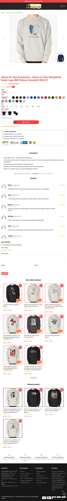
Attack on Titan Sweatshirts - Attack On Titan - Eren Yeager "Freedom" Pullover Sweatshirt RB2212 (12, 410)
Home (3, 12)
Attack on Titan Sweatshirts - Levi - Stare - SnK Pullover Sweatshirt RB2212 (33, 410)
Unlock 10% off (64, 494)
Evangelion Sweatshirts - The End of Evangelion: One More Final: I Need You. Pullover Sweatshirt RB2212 (33, 368)
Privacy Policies (24, 476)
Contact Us (39, 480)
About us (22, 471)
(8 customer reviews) (13, 83)
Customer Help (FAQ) (41, 482)
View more (33, 377)
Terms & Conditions (25, 473)
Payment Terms (40, 475)
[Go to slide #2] (38, 67)
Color (2, 94)
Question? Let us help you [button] (59, 499)
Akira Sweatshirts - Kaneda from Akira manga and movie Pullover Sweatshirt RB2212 (11, 337)
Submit (5, 273)
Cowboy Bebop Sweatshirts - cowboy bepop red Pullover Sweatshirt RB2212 (10, 368)
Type (2, 89)
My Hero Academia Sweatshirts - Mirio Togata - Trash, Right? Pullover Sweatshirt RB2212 (54, 306)
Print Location (5, 109)
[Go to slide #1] (29, 67)
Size (2, 104)
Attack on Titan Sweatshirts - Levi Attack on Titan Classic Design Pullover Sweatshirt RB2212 (11, 441)
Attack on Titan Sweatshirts (14, 12)
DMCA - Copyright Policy (26, 478)
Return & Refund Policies (42, 478)
